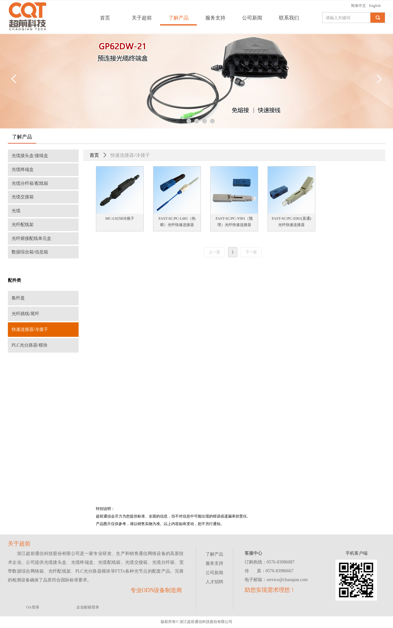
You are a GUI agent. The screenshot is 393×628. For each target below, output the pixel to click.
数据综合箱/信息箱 (30, 252)
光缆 (16, 210)
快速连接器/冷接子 (30, 329)
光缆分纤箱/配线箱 (30, 183)
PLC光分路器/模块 (29, 345)
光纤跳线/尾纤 (25, 313)
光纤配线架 (23, 224)
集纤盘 (18, 298)
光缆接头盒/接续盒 (30, 155)
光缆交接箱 (23, 197)
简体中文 (358, 5)
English (375, 5)
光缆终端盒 (23, 169)
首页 (94, 155)
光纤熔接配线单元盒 (31, 238)
